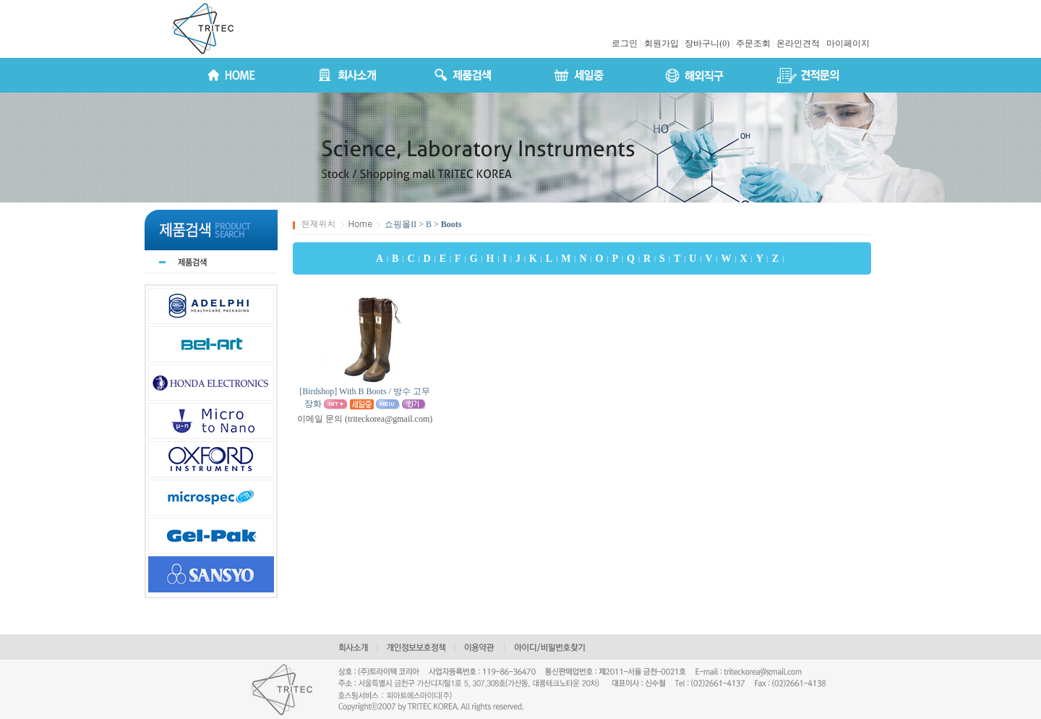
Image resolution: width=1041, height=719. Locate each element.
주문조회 (753, 43)
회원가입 (661, 43)
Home (360, 223)
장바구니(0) (707, 43)
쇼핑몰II (400, 224)
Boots (451, 224)
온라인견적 (798, 43)
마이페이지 (848, 43)
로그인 (625, 43)
